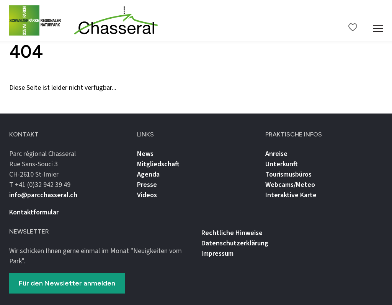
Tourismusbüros (288, 174)
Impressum (217, 253)
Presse (147, 185)
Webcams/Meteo (290, 185)
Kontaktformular (34, 212)
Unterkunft (281, 164)
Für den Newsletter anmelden (67, 283)
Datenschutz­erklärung (234, 243)
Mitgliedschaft (158, 164)
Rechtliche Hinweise (232, 233)
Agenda (148, 174)
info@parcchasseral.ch (43, 195)
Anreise (276, 154)
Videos (147, 195)
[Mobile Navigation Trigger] (378, 20)
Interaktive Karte (291, 195)
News (145, 154)
